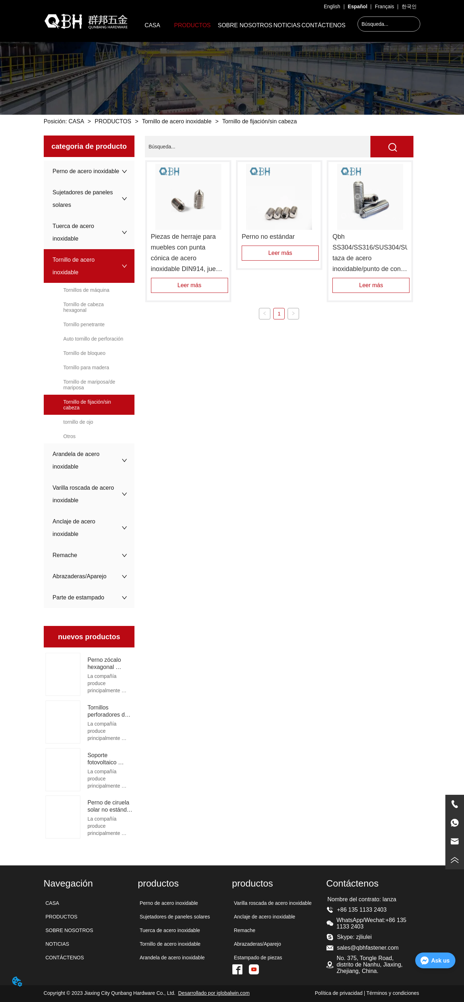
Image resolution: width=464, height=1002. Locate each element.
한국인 (409, 6)
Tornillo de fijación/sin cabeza (259, 121)
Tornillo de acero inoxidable (177, 121)
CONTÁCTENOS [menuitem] (324, 25)
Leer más (189, 285)
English (332, 6)
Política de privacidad (339, 993)
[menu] (241, 25)
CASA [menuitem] (152, 25)
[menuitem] (192, 25)
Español (357, 6)
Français (384, 6)
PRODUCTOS (113, 121)
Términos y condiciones (392, 993)
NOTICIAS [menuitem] (286, 25)
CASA (76, 121)
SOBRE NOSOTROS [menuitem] (245, 25)
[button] (192, 25)
